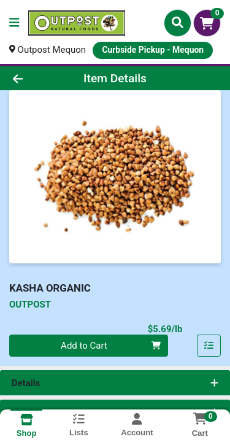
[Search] (177, 22)
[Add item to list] (209, 346)
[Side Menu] (14, 23)
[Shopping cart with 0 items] (207, 23)
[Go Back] (35, 78)
